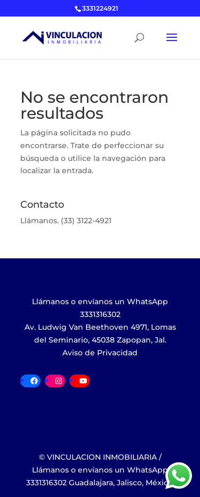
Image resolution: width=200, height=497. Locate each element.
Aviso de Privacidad (100, 352)
